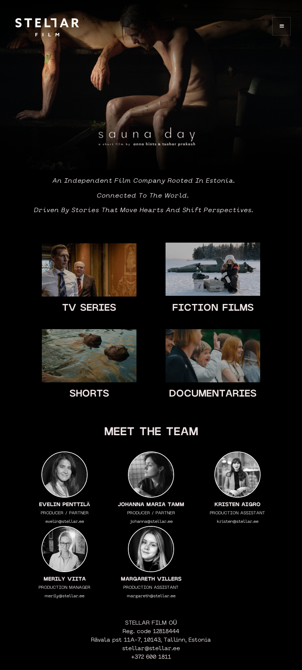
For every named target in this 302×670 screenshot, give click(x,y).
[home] (47, 26)
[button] (281, 26)
